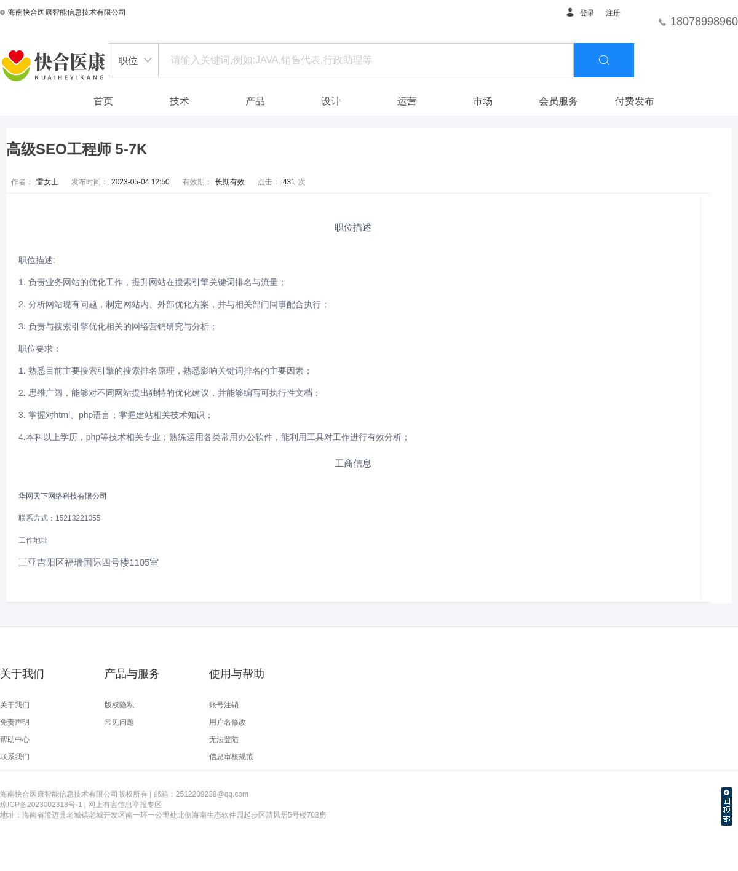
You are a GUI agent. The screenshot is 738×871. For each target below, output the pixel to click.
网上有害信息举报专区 (125, 804)
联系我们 (15, 756)
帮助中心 (15, 739)
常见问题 (119, 722)
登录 (580, 13)
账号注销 (224, 705)
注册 (613, 13)
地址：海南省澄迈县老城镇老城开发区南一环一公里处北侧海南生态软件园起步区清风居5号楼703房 (163, 815)
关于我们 (15, 705)
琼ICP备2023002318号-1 (41, 804)
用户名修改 (227, 722)
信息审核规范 (231, 756)
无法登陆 (224, 739)
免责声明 (15, 722)
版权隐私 (119, 705)
